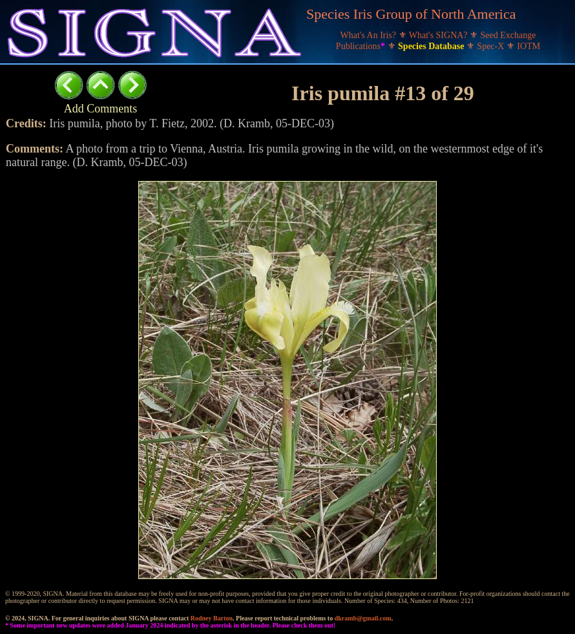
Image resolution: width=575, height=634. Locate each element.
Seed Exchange (508, 35)
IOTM (528, 46)
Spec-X (492, 46)
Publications (362, 46)
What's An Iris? (369, 35)
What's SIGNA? (439, 35)
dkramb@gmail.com (363, 618)
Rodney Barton (212, 618)
